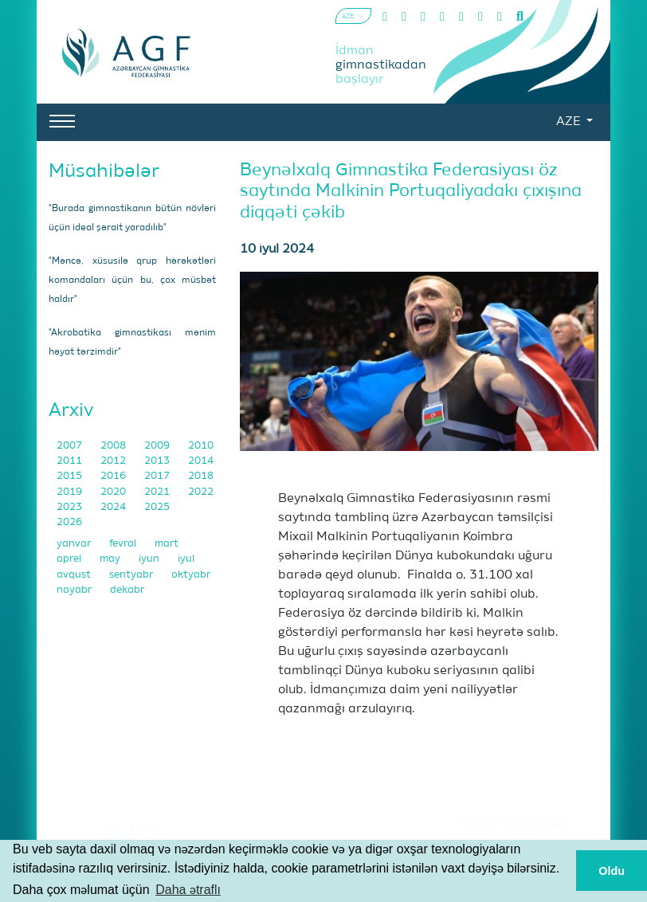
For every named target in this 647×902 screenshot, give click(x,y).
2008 (114, 446)
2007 (70, 446)
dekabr (127, 590)
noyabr (75, 590)
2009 (158, 446)
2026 (69, 522)
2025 (157, 507)
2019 (70, 492)
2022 (201, 492)
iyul (186, 559)
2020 (114, 492)
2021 (158, 492)
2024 (114, 507)
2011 (70, 461)
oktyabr (190, 575)
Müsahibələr (104, 171)
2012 (114, 461)
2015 (70, 476)
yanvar (75, 544)
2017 (158, 476)
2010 (201, 446)
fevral (124, 544)
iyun (150, 559)
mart (166, 544)
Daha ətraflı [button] (188, 889)
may (111, 559)
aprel (70, 559)
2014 (201, 461)
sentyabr (132, 575)
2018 (201, 476)
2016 (114, 476)
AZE (569, 122)
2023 (70, 507)
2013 (158, 461)
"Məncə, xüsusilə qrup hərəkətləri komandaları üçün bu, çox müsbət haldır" (132, 280)
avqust (75, 575)
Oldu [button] (611, 871)
